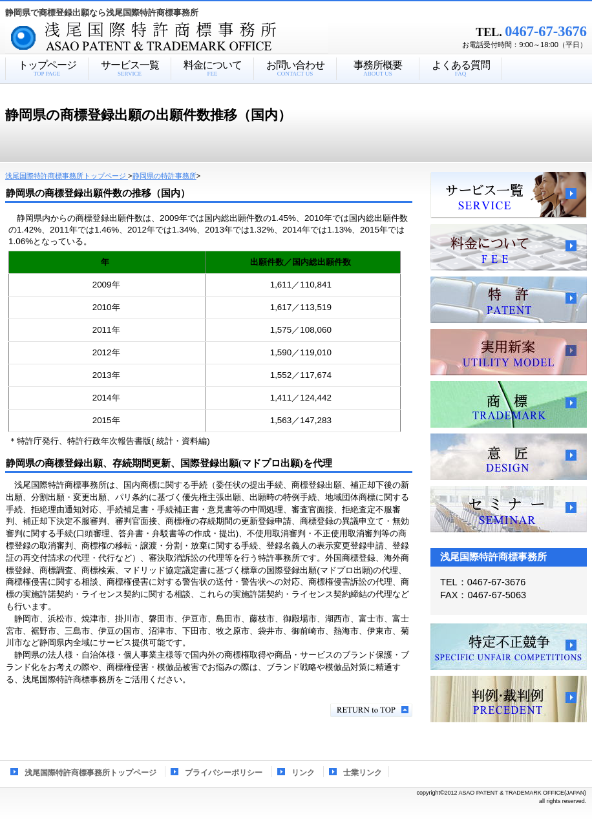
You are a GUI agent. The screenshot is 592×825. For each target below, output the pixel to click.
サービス (508, 195)
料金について (508, 247)
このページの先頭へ (371, 710)
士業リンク (362, 772)
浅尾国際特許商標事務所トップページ (90, 772)
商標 (508, 404)
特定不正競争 (508, 646)
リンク (303, 772)
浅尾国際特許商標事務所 (189, 38)
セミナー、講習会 (508, 509)
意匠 (508, 456)
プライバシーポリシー (223, 772)
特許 (508, 300)
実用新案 (508, 352)
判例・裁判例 (508, 699)
